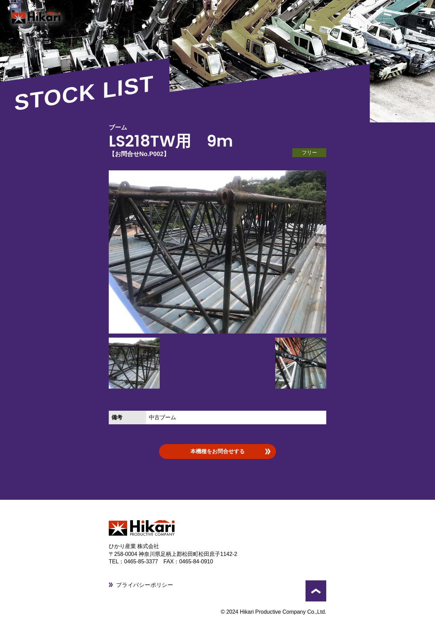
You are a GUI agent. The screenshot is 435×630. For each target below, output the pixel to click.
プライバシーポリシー (144, 585)
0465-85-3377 (143, 561)
